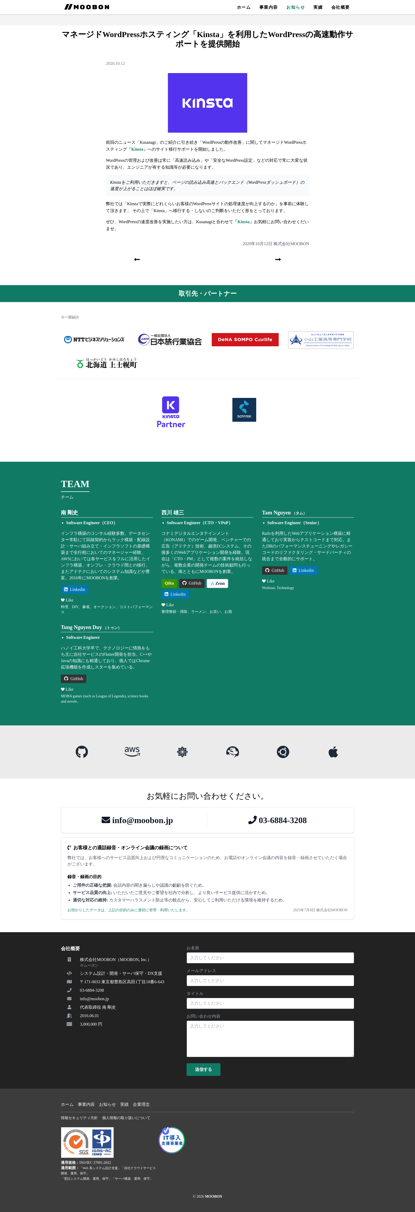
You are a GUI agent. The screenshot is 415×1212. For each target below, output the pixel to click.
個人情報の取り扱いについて (126, 1118)
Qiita (169, 583)
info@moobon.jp (137, 820)
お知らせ (295, 7)
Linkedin (74, 589)
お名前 (193, 948)
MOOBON (213, 1196)
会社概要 (340, 7)
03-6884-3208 (277, 820)
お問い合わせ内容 (203, 1016)
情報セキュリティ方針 (79, 1118)
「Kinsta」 (137, 149)
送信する (203, 1069)
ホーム (244, 7)
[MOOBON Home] (87, 7)
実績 (318, 7)
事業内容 (268, 7)
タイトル (195, 993)
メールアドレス (201, 970)
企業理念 (141, 1104)
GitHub (191, 583)
